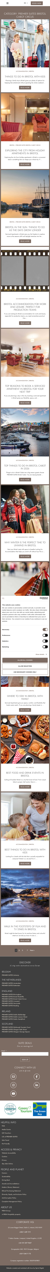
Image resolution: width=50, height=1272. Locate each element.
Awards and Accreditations (10, 1184)
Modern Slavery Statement (10, 1187)
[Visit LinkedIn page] (37, 1085)
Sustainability (6, 1176)
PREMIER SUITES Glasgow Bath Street (14, 1029)
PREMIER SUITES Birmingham (11, 994)
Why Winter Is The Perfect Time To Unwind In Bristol (25, 544)
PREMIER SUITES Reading (10, 1006)
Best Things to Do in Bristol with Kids (25, 851)
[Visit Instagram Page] (13, 1085)
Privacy (4, 1160)
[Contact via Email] (13, 1077)
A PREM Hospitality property (11, 1214)
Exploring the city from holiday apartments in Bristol (25, 152)
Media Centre (6, 1129)
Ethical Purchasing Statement (11, 1191)
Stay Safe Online (7, 1164)
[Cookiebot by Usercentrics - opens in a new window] (40, 598)
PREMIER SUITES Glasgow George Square (16, 1032)
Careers (4, 1173)
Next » (32, 950)
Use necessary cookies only (25, 672)
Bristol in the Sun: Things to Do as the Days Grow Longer (25, 228)
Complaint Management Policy (12, 1201)
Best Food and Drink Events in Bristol (25, 774)
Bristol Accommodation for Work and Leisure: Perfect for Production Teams (25, 307)
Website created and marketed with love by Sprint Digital (25, 1268)
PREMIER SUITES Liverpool (11, 1001)
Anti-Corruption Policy (9, 1198)
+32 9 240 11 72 (25, 1254)
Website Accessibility (9, 1153)
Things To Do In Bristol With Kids (25, 76)
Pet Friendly (6, 1144)
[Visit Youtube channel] (13, 1094)
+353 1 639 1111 (25, 1232)
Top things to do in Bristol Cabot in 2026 (25, 467)
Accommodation (22, 71)
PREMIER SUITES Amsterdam (11, 983)
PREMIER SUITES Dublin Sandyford (13, 1019)
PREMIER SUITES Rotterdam (11, 985)
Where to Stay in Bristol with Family (25, 697)
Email (3, 1051)
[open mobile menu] (7, 3)
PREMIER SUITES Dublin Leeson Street (14, 1017)
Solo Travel (5, 1140)
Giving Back (6, 1180)
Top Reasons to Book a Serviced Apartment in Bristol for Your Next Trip (25, 388)
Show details (40, 654)
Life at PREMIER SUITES (9, 1137)
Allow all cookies (25, 660)
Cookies (4, 1156)
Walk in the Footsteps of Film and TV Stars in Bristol (25, 928)
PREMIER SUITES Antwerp (10, 975)
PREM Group (6, 1211)
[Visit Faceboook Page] (37, 1077)
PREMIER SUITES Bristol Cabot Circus (28, 145)
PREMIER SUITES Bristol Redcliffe (13, 997)
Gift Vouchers (6, 1133)
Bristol (31, 71)
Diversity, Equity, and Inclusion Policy (14, 1194)
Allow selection (25, 666)
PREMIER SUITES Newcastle (11, 1003)
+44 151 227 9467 (25, 1243)
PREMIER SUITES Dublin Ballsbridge (14, 1015)
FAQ (3, 1126)
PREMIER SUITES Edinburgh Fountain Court (16, 1027)
